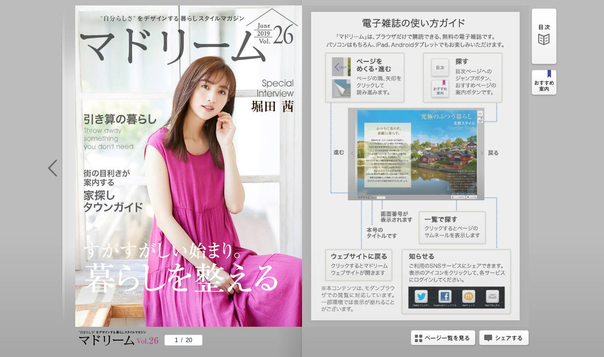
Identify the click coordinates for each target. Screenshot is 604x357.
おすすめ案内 (544, 83)
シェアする (504, 338)
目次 (544, 37)
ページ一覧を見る (443, 338)
